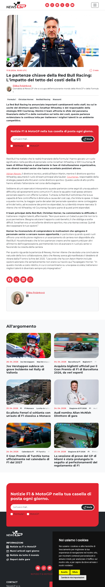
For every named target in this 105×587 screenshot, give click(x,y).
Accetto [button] (64, 572)
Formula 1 (19, 146)
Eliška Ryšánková (22, 86)
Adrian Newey (13, 173)
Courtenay (72, 177)
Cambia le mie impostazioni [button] (72, 578)
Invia (87, 139)
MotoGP (34, 146)
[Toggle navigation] (95, 5)
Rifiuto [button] (75, 572)
